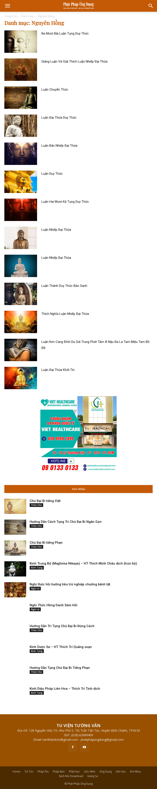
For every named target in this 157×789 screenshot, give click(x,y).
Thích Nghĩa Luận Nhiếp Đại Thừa (65, 314)
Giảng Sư (92, 776)
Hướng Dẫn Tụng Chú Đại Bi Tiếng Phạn (60, 668)
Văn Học (121, 771)
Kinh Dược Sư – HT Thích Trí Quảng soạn (61, 647)
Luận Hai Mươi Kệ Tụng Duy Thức (65, 202)
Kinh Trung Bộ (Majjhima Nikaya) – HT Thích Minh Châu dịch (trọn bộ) (83, 563)
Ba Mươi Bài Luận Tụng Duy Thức (65, 33)
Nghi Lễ (35, 588)
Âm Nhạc (135, 771)
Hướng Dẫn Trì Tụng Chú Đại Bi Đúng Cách (62, 626)
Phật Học (74, 771)
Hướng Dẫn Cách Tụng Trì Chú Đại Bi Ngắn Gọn (66, 522)
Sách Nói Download (71, 776)
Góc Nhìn (89, 771)
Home (16, 771)
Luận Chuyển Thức (54, 89)
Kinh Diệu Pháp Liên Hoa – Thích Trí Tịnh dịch (65, 689)
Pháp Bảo (59, 771)
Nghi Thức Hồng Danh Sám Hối (53, 605)
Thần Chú (36, 505)
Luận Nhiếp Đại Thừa (56, 230)
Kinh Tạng (37, 567)
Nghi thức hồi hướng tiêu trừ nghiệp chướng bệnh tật (70, 584)
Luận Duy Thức (52, 174)
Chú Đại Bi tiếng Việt (45, 501)
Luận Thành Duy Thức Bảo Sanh (64, 286)
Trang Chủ (10, 16)
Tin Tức (28, 771)
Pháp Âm (43, 771)
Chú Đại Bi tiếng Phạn (46, 543)
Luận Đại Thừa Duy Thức (59, 118)
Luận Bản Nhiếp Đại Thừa (59, 146)
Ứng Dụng (105, 771)
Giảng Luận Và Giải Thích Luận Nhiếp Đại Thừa (74, 61)
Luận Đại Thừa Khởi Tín (58, 370)
